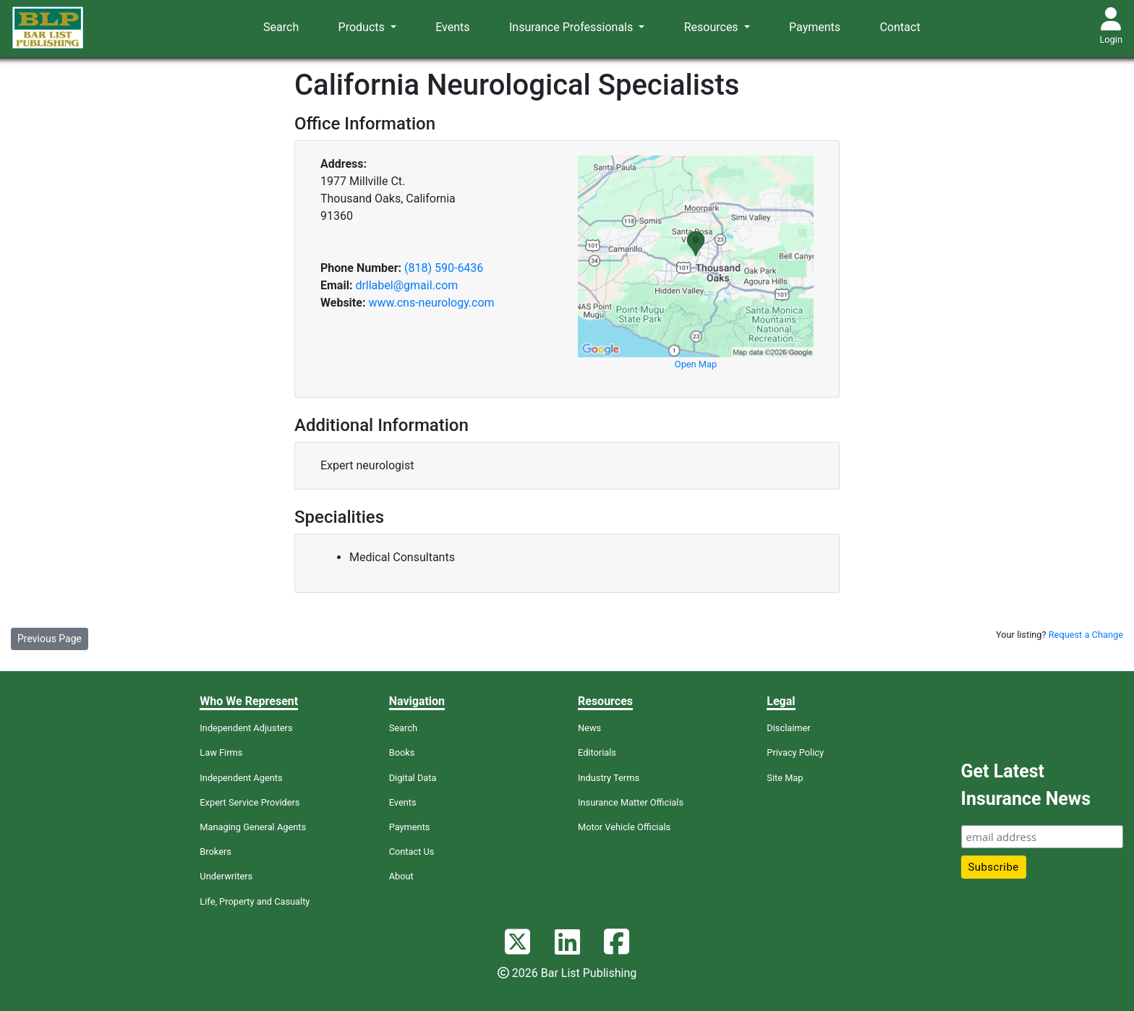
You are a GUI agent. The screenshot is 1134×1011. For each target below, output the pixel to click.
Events (452, 27)
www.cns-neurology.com (431, 303)
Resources (712, 27)
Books (402, 752)
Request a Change (1086, 634)
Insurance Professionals (572, 27)
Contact (899, 27)
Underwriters (226, 876)
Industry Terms (608, 777)
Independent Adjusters (246, 727)
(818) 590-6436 (443, 268)
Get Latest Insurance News (1026, 785)
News (589, 727)
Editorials (597, 752)
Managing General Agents (253, 827)
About (401, 876)
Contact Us (412, 851)
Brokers (215, 851)
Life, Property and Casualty (255, 901)
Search (281, 27)
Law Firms (221, 752)
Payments (814, 27)
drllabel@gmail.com (406, 285)
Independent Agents (241, 777)
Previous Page (49, 638)
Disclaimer (788, 727)
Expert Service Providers (249, 802)
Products (363, 27)
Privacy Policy (795, 752)
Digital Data (413, 777)
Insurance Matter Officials (630, 802)
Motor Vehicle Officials (624, 827)
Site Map (785, 777)
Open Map (696, 364)
